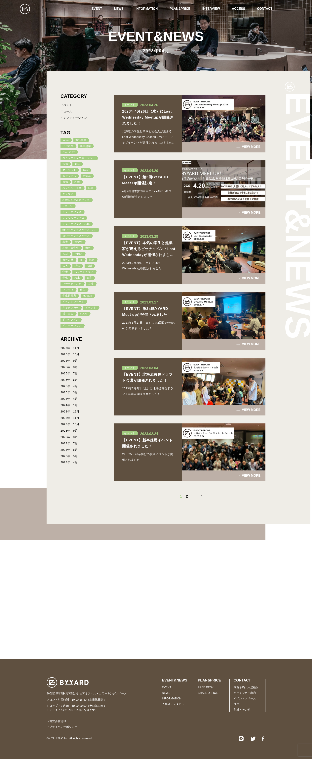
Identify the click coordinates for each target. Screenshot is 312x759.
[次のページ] (199, 496)
